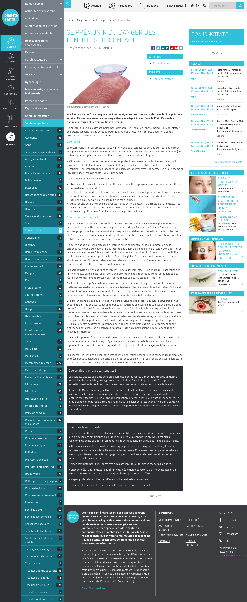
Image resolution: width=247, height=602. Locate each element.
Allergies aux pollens (227, 218)
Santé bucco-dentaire (38, 516)
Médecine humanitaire (38, 377)
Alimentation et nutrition (41, 25)
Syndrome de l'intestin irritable (38, 540)
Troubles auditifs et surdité (41, 570)
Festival (10, 144)
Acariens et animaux (37, 130)
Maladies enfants (11, 77)
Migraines (31, 391)
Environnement (34, 266)
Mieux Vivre (10, 126)
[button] (153, 48)
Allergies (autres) (35, 159)
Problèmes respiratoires (39, 466)
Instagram (228, 533)
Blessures (31, 187)
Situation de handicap (38, 531)
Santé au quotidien (37, 123)
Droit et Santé (11, 108)
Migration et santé (36, 398)
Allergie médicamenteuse (40, 151)
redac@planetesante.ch (233, 555)
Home (70, 20)
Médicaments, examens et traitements (42, 91)
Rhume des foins (35, 488)
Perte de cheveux (35, 412)
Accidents (31, 137)
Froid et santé (33, 287)
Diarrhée (30, 244)
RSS (224, 541)
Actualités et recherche (40, 11)
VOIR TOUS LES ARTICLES (206, 41)
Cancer (29, 52)
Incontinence (33, 323)
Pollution (30, 452)
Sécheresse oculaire (37, 523)
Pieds (28, 431)
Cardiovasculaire (36, 59)
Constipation (32, 237)
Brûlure (29, 201)
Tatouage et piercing (37, 549)
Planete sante (10, 17)
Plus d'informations (93, 588)
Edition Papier (34, 3)
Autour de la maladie (38, 33)
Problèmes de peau (36, 459)
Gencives (30, 301)
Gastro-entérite (34, 294)
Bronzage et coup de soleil (40, 194)
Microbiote (31, 384)
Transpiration (33, 563)
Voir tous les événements (228, 161)
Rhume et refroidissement (40, 495)
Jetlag (28, 341)
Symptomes (10, 93)
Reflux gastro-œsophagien (41, 481)
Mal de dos (31, 348)
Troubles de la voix (36, 592)
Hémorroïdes (33, 316)
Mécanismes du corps (38, 362)
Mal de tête (31, 355)
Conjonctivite (33, 230)
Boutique (152, 5)
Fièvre (28, 280)
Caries (29, 223)
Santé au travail (34, 509)
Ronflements (32, 502)
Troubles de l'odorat (37, 577)
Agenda (96, 5)
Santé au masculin (37, 115)
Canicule (30, 209)
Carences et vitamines (38, 216)
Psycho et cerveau (36, 108)
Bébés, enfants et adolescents (36, 42)
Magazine (10, 47)
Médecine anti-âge (36, 370)
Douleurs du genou (36, 251)
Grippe (29, 309)
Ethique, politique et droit (41, 67)
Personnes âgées (36, 100)
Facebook (228, 520)
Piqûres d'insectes (36, 438)
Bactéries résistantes (38, 173)
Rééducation (32, 473)
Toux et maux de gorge (38, 556)
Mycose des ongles (36, 405)
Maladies (11, 61)
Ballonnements (34, 180)
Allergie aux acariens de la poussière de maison (228, 202)
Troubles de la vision (37, 584)
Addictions (31, 18)
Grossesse (31, 74)
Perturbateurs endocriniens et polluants (41, 421)
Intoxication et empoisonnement (35, 332)
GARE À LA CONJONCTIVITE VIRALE (228, 182)
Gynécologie (33, 82)
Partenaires (124, 5)
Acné (28, 144)
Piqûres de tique (35, 445)
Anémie (29, 166)
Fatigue (29, 273)
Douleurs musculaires (38, 259)
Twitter (226, 527)
